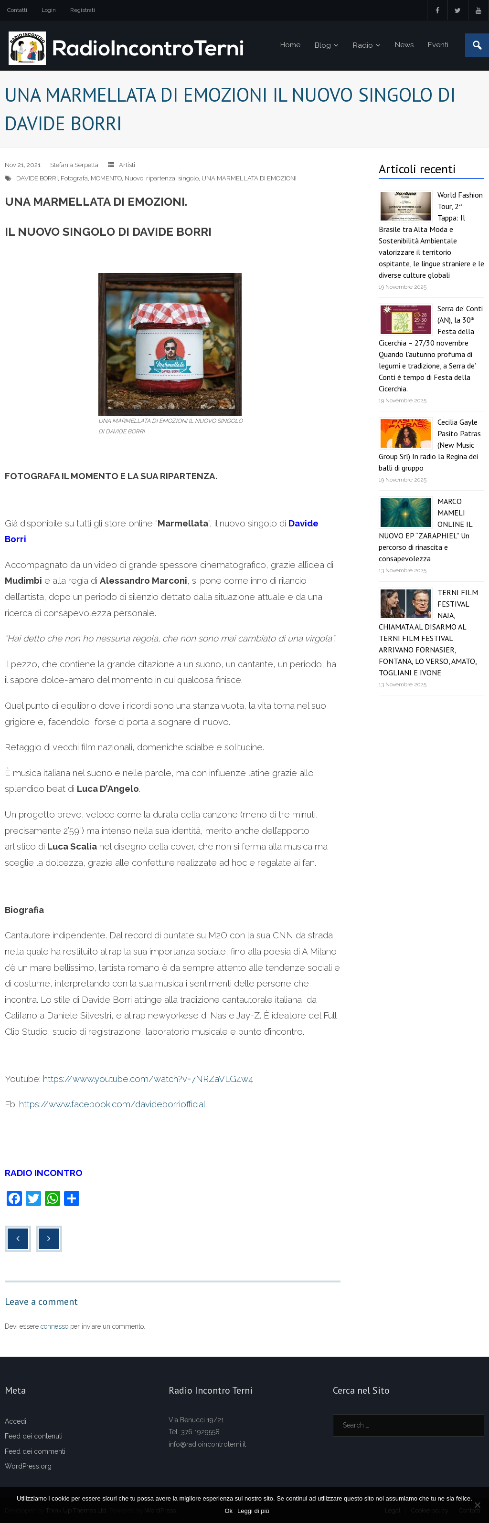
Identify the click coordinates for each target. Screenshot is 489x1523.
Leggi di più (253, 1510)
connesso (54, 1326)
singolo (188, 178)
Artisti (127, 164)
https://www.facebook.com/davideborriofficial (112, 1104)
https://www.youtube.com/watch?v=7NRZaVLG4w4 (148, 1078)
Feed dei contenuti (34, 1436)
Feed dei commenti (35, 1451)
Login (49, 10)
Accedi (15, 1421)
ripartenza (160, 178)
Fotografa (74, 178)
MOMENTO (106, 178)
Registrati (82, 10)
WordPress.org (28, 1466)
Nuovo (134, 178)
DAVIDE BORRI (37, 178)
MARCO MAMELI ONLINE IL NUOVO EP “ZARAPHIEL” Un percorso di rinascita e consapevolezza (425, 529)
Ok (228, 1510)
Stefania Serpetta (74, 164)
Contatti (17, 10)
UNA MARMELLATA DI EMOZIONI (249, 178)
